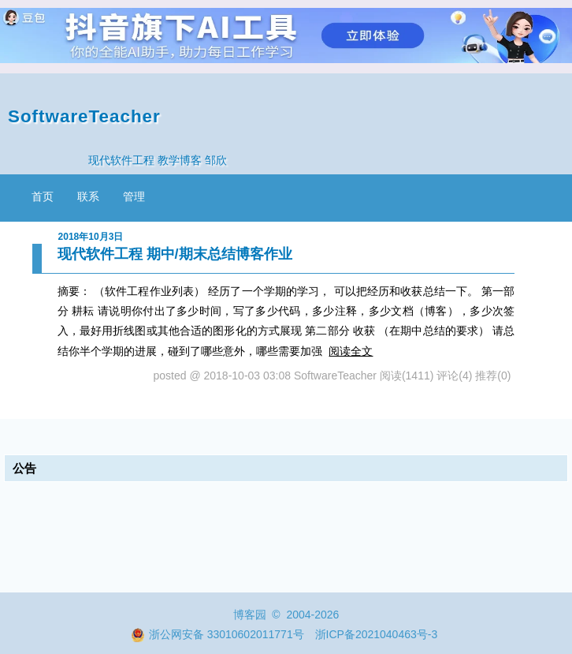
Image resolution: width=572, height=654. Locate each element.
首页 (43, 196)
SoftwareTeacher (84, 116)
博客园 (249, 614)
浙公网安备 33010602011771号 (217, 634)
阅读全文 (351, 351)
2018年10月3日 (91, 236)
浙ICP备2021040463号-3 (376, 634)
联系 (88, 196)
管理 (134, 196)
